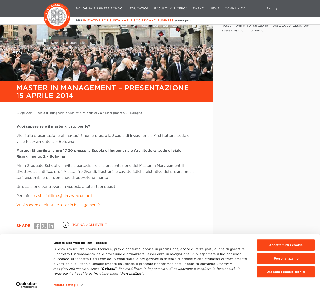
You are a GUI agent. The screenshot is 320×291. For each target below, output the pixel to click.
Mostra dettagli (65, 283)
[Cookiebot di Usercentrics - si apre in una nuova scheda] (26, 283)
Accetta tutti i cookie (286, 243)
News (215, 8)
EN (268, 8)
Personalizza (286, 256)
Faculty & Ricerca (171, 8)
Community (235, 8)
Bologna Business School (100, 8)
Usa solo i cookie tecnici (286, 270)
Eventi (199, 8)
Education (139, 8)
